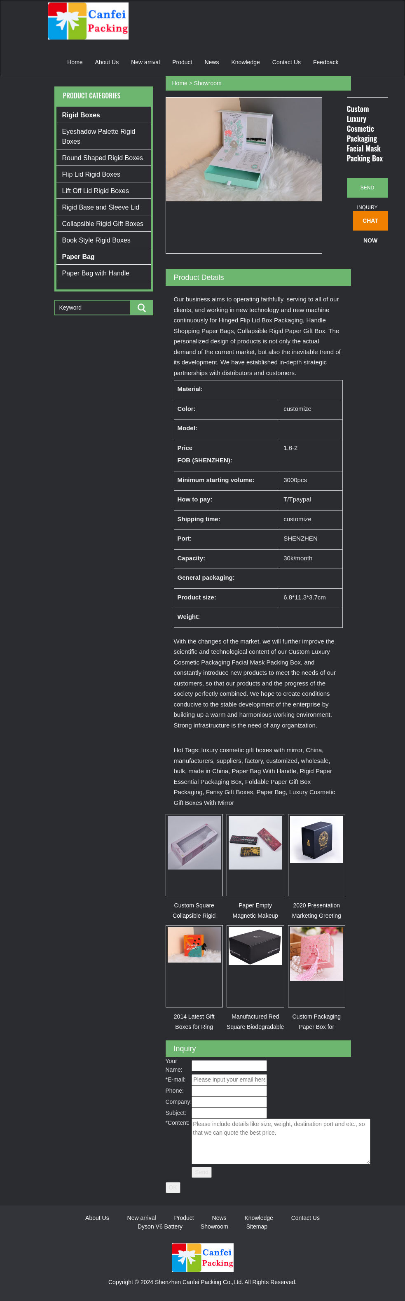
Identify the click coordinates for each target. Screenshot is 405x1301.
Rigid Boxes (81, 115)
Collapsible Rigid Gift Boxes (102, 223)
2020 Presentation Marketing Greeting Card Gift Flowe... (316, 915)
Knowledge (245, 62)
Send (201, 1172)
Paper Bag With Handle (264, 770)
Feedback (325, 62)
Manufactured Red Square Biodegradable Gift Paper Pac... (255, 1026)
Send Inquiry (367, 191)
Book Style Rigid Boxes (96, 240)
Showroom (208, 83)
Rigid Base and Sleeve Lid (101, 207)
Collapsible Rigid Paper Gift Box (281, 330)
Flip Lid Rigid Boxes (91, 174)
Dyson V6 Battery (160, 1226)
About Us (107, 62)
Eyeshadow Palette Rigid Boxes (99, 136)
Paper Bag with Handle (96, 273)
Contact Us (286, 62)
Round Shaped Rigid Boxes (102, 157)
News (211, 62)
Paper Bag (78, 256)
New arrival (145, 62)
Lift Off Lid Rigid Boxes (95, 190)
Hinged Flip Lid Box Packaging (261, 320)
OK (173, 1187)
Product (182, 62)
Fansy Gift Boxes (229, 791)
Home (74, 62)
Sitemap (256, 1226)
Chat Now (370, 224)
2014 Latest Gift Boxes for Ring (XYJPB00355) (194, 1026)
